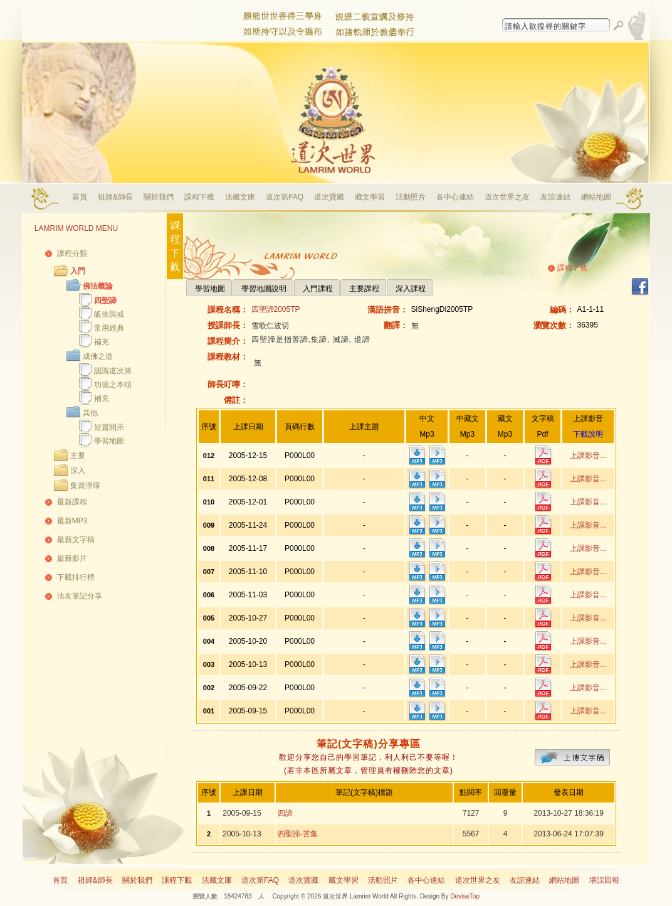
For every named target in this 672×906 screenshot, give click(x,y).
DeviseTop (465, 896)
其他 (90, 412)
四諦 (285, 813)
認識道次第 (113, 370)
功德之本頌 (113, 384)
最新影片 (72, 558)
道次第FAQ (284, 197)
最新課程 (72, 502)
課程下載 (199, 197)
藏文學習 (370, 197)
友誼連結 (555, 197)
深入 (77, 470)
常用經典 (109, 328)
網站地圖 (596, 197)
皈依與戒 (109, 314)
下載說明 (588, 434)
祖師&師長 (115, 197)
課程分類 (72, 253)
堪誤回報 (604, 880)
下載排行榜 (76, 577)
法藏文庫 (240, 197)
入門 (77, 271)
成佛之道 (98, 356)
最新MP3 (72, 520)
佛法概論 (98, 286)
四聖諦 (105, 300)
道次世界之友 (507, 197)
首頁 (79, 197)
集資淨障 (85, 485)
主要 (77, 455)
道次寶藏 (329, 197)
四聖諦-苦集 (298, 833)
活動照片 (411, 197)
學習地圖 (109, 441)
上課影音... (588, 455)
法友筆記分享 (79, 596)
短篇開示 (109, 427)
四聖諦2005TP (275, 309)
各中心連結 (455, 197)
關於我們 (159, 197)
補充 (101, 342)
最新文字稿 (76, 539)
